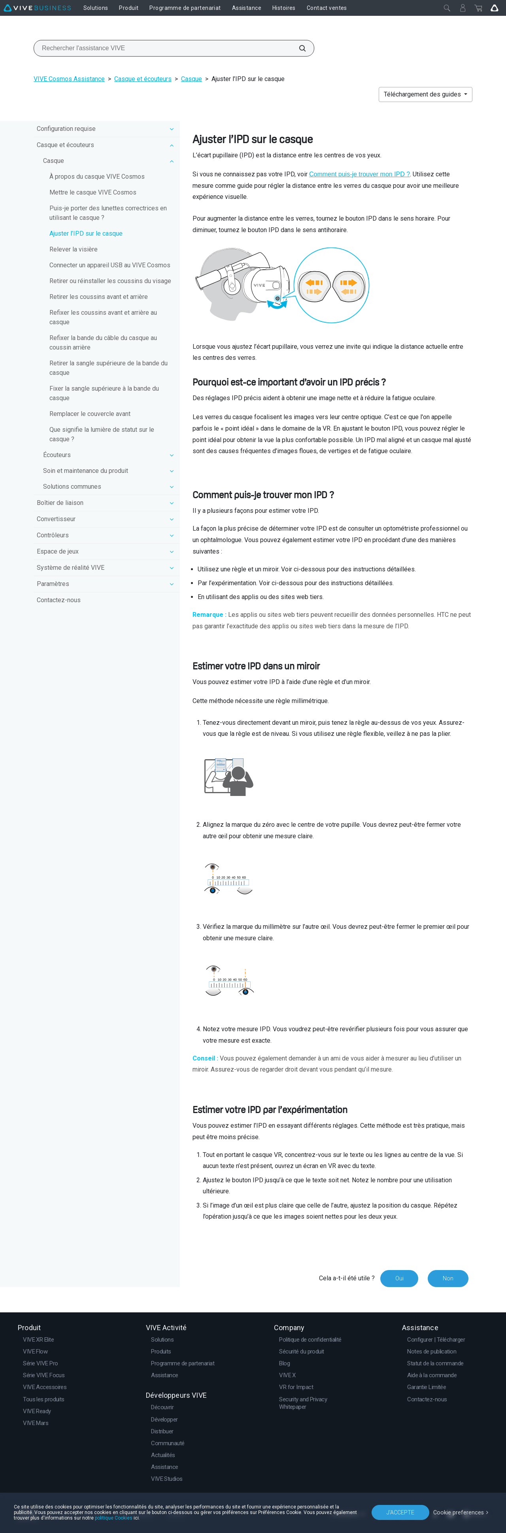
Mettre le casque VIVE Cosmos (92, 192)
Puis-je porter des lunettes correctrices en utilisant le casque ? (108, 212)
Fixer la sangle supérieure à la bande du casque (104, 393)
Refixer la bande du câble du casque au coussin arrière (103, 342)
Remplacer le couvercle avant (89, 414)
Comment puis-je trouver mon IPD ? (359, 174)
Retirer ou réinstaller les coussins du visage (110, 281)
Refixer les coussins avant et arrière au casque (103, 317)
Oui (399, 1278)
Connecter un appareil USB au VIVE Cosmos (109, 265)
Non (448, 1278)
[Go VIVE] (494, 8)
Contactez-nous (59, 600)
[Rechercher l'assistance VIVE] (298, 48)
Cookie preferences (459, 1512)
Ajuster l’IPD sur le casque (86, 233)
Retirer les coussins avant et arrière (98, 297)
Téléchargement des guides (423, 94)
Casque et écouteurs (143, 79)
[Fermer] (447, 8)
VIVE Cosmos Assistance (69, 79)
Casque (191, 79)
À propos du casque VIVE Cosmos (97, 176)
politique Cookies (113, 1518)
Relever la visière (73, 249)
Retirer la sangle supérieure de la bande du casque (108, 367)
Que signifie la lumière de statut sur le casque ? (101, 434)
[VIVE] (37, 8)
